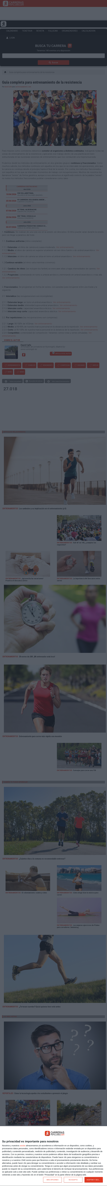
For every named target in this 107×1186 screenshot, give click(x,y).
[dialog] (53, 1156)
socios (22, 1146)
